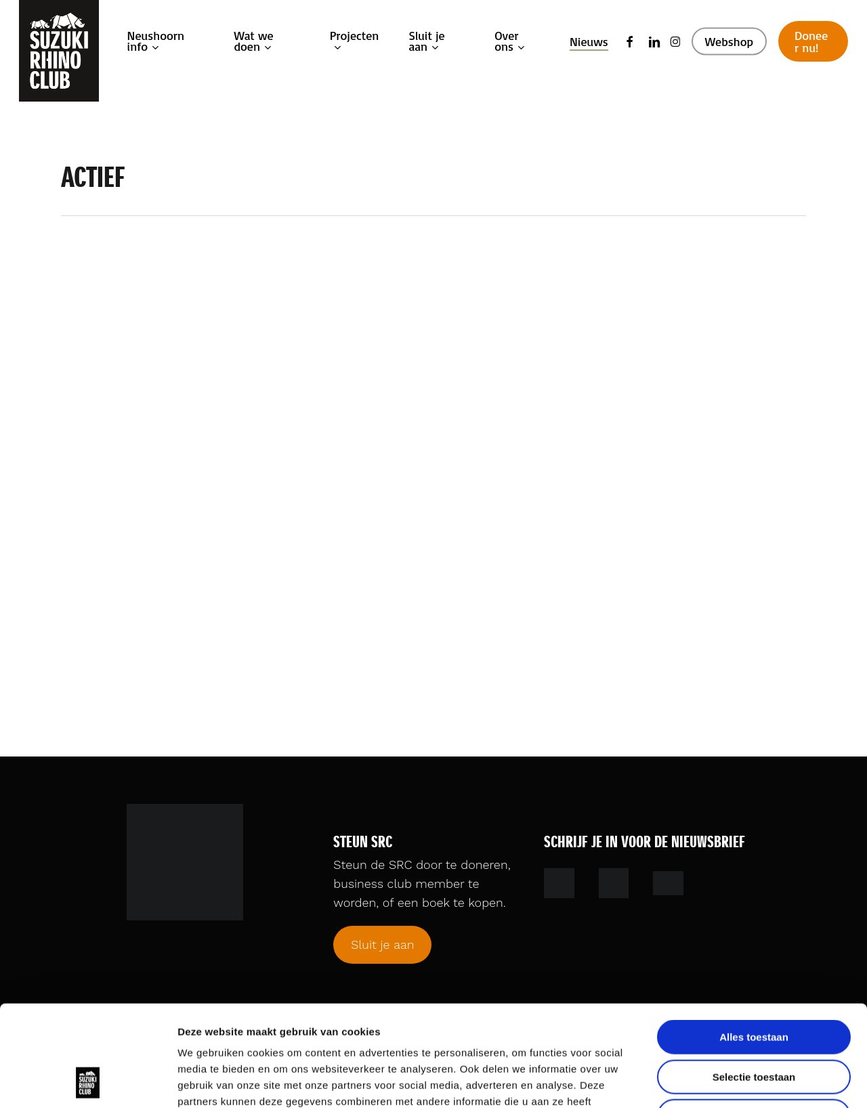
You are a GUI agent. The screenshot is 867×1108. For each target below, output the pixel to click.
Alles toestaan (753, 942)
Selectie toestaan (754, 982)
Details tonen (732, 1081)
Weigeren (753, 1021)
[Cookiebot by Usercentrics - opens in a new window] (87, 1081)
